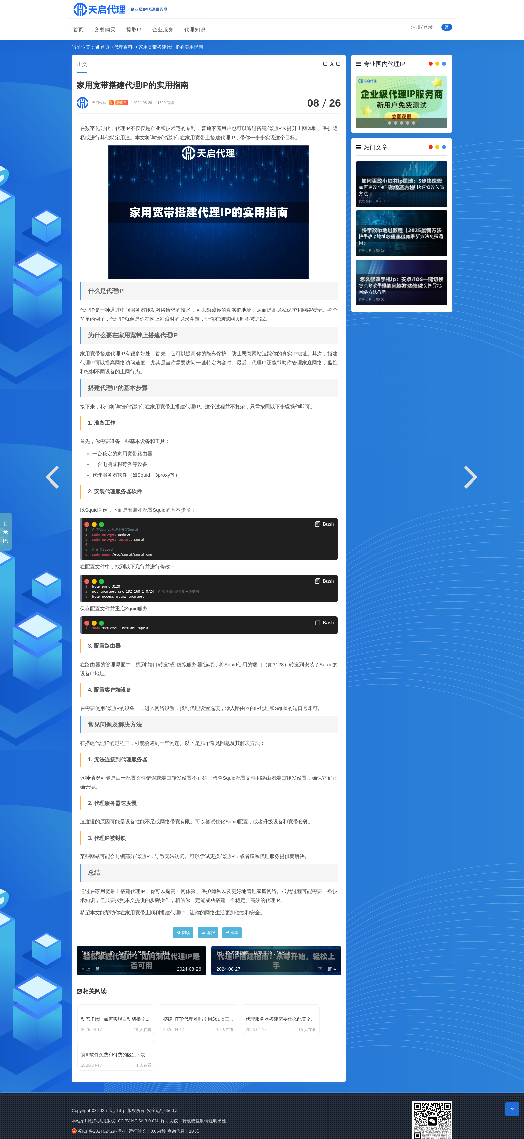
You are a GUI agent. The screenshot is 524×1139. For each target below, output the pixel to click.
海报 (208, 933)
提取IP (131, 27)
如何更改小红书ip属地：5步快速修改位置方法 (402, 190)
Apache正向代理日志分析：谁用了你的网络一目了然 (409, 407)
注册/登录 (422, 27)
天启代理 (110, 102)
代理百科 (123, 46)
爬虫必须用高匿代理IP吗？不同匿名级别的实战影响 (410, 340)
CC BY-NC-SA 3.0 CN (138, 1118)
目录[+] (5, 531)
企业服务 (160, 27)
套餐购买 (103, 27)
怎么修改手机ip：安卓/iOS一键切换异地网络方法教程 (400, 288)
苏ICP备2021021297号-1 (99, 1129)
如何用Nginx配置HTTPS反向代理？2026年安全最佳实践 (409, 424)
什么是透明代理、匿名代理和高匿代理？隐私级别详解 (410, 357)
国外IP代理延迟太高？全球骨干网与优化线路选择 (410, 374)
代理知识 (191, 27)
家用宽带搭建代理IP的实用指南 (170, 46)
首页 (77, 27)
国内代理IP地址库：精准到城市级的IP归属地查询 (410, 391)
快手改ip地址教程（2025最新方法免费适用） (401, 239)
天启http (117, 1108)
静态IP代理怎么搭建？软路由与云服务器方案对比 (410, 441)
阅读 (183, 933)
